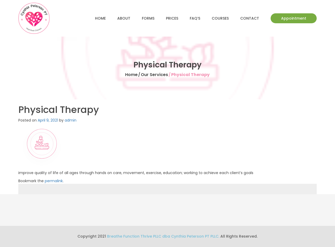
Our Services (154, 75)
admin (70, 120)
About (123, 18)
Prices (172, 18)
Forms (148, 18)
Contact (249, 18)
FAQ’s (195, 18)
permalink (54, 180)
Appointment (293, 18)
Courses (220, 18)
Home (100, 18)
